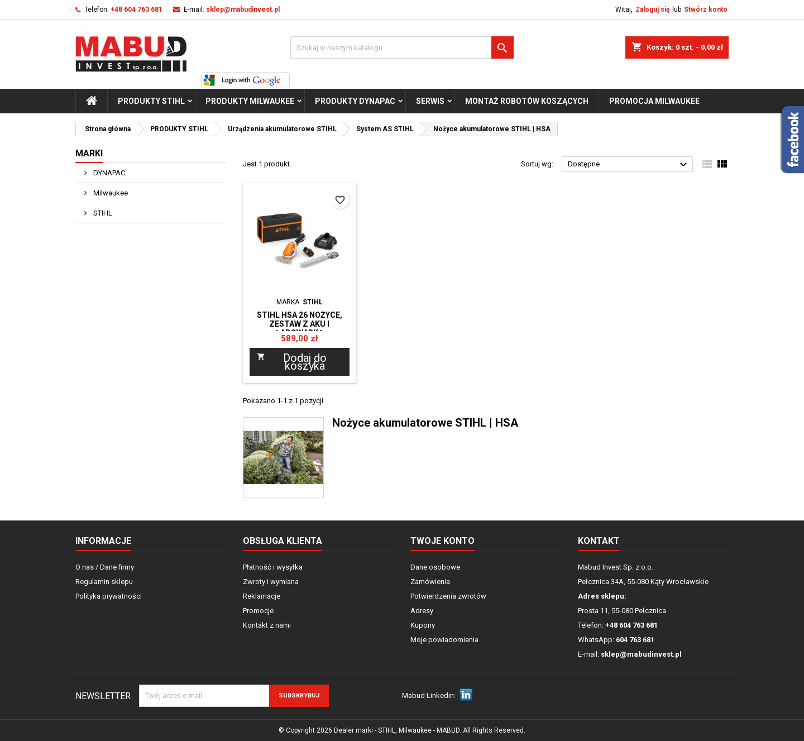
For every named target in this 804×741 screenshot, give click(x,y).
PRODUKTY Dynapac (355, 101)
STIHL (102, 213)
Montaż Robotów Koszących (526, 101)
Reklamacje (261, 596)
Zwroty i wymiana (271, 581)
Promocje (258, 610)
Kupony (422, 625)
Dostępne (629, 164)
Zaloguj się (652, 9)
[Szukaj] (402, 47)
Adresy (421, 610)
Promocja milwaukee (654, 101)
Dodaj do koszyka (292, 361)
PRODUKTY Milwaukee (249, 101)
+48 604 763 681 (136, 9)
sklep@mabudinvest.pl (243, 9)
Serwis (430, 101)
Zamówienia (430, 581)
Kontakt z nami (267, 625)
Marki (89, 153)
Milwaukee (110, 193)
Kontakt (599, 541)
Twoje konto (442, 541)
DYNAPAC (108, 173)
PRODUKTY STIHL (151, 101)
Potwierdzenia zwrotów (448, 596)
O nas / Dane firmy (104, 567)
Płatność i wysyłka (273, 567)
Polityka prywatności (108, 596)
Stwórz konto (706, 9)
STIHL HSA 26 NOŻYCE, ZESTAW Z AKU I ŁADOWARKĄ (299, 323)
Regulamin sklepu (104, 581)
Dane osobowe (435, 567)
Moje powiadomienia (444, 639)
